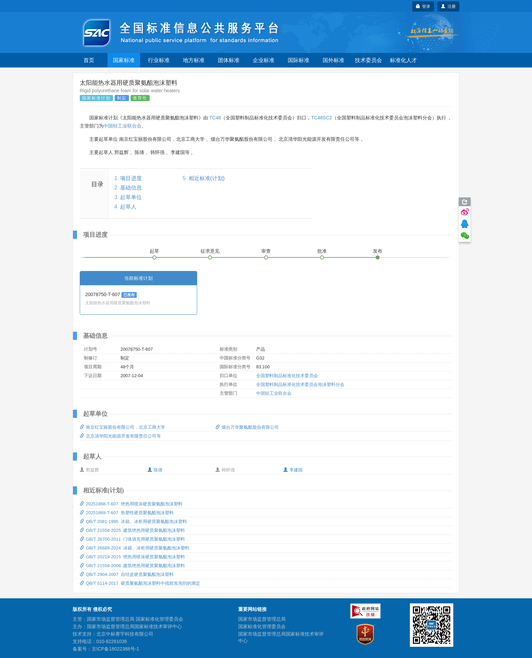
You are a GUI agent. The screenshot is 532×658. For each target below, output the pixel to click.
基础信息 (131, 188)
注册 (448, 6)
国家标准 (124, 60)
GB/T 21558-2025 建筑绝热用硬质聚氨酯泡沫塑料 (132, 530)
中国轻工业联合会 (122, 126)
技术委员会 (368, 60)
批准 (322, 251)
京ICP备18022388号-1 (115, 649)
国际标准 (298, 60)
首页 (88, 60)
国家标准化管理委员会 (262, 626)
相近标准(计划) (207, 178)
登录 (423, 6)
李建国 (293, 469)
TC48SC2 (321, 117)
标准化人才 (403, 60)
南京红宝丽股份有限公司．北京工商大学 (122, 427)
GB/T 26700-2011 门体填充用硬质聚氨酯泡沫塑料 (132, 539)
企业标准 (263, 60)
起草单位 (131, 197)
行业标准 (159, 60)
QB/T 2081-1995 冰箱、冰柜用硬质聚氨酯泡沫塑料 (133, 521)
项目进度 (131, 178)
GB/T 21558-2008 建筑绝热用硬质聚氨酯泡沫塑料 (132, 565)
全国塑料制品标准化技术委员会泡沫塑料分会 (300, 384)
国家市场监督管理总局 (262, 619)
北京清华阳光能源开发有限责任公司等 (120, 436)
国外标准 (333, 60)
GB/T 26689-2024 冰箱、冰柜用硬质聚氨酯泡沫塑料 (134, 547)
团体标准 (229, 60)
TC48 (215, 117)
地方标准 (194, 60)
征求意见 (210, 251)
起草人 (128, 207)
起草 (154, 251)
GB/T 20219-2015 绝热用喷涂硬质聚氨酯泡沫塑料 (132, 556)
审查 (266, 251)
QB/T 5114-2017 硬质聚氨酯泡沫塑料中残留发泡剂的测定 (140, 583)
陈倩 (155, 469)
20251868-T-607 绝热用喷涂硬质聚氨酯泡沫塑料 (131, 503)
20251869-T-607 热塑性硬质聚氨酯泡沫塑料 (127, 512)
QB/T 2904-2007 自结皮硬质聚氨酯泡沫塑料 (127, 574)
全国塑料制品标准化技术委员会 (287, 375)
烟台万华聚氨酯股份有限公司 (247, 427)
